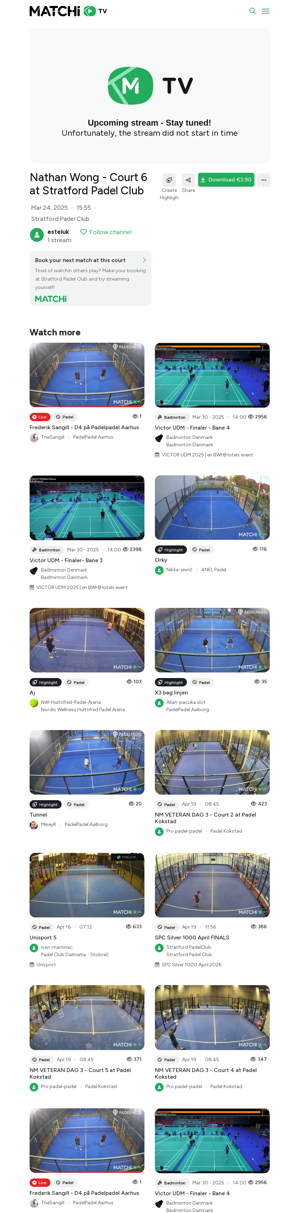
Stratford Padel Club (189, 955)
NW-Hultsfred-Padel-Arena (71, 702)
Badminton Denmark (189, 437)
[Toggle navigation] (265, 11)
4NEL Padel (213, 570)
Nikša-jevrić (179, 570)
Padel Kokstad (226, 831)
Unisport (46, 965)
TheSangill (52, 437)
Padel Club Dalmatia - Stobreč (75, 955)
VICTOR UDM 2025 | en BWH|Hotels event (207, 455)
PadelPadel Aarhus (93, 437)
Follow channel (106, 232)
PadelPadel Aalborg (187, 710)
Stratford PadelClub (188, 947)
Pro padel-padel (184, 831)
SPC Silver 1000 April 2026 (191, 965)
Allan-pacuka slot (186, 702)
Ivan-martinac (57, 947)
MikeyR (48, 824)
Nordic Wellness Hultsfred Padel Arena (83, 710)
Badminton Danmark (189, 445)
